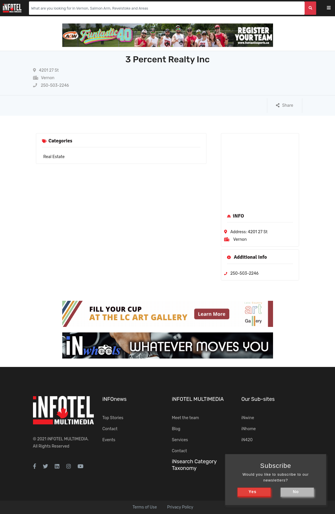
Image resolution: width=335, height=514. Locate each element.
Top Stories (112, 417)
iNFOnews (114, 399)
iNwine (247, 417)
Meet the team (185, 417)
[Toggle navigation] (332, 8)
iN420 (247, 439)
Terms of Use (145, 507)
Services (180, 439)
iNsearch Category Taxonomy (194, 464)
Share (284, 105)
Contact (110, 428)
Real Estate (54, 156)
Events (109, 439)
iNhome (248, 428)
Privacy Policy (180, 507)
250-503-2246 (51, 85)
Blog (176, 428)
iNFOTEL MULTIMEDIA (67, 439)
